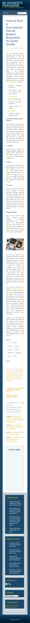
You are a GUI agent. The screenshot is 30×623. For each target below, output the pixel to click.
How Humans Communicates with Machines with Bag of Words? (15, 389)
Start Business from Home (12, 375)
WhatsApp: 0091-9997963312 (12, 605)
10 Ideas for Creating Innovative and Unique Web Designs (14, 544)
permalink (10, 380)
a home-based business (17, 289)
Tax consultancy (13, 96)
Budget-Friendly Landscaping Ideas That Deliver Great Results (15, 558)
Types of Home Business (12, 378)
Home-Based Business (13, 372)
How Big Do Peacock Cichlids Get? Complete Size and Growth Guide (15, 503)
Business (20, 368)
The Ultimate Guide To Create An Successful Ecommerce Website (15, 439)
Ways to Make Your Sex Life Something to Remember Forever (15, 564)
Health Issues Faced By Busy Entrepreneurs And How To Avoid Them (15, 571)
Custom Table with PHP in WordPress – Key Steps (15, 530)
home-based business (12, 82)
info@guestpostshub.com (11, 607)
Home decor (12, 110)
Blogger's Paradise (12, 4)
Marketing (8, 370)
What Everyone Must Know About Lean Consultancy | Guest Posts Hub (14, 426)
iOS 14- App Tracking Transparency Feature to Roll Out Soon (15, 551)
